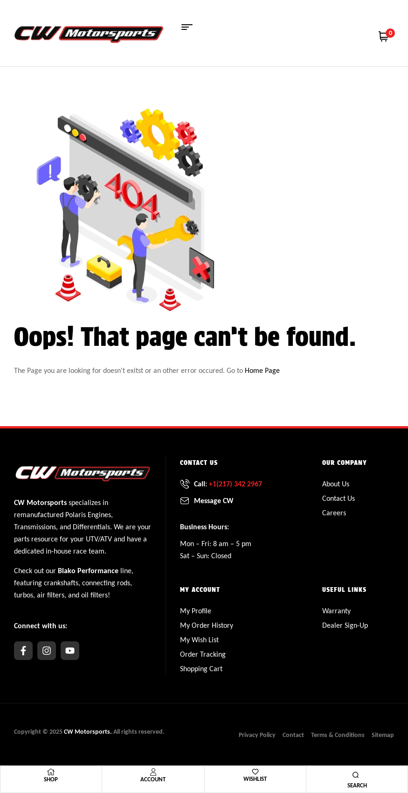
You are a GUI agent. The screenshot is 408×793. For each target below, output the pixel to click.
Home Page (262, 370)
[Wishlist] (255, 771)
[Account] (153, 772)
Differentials (91, 526)
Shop (51, 779)
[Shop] (51, 772)
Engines (99, 514)
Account (153, 779)
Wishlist (255, 778)
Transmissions (35, 526)
